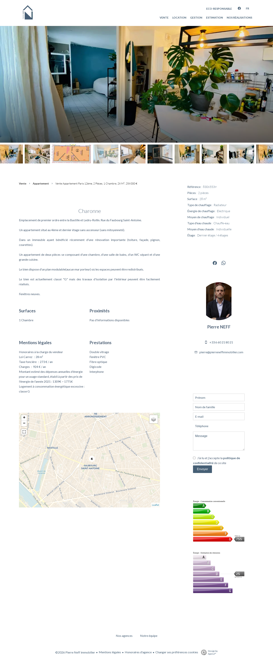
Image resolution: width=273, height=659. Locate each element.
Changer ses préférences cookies (176, 652)
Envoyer (202, 469)
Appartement (41, 183)
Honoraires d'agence (138, 652)
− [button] (24, 423)
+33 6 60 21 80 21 (221, 342)
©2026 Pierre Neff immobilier (75, 652)
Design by (208, 652)
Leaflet (155, 505)
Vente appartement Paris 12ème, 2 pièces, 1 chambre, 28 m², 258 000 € (96, 183)
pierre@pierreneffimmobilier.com (221, 352)
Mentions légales (110, 652)
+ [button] (24, 418)
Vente (22, 183)
